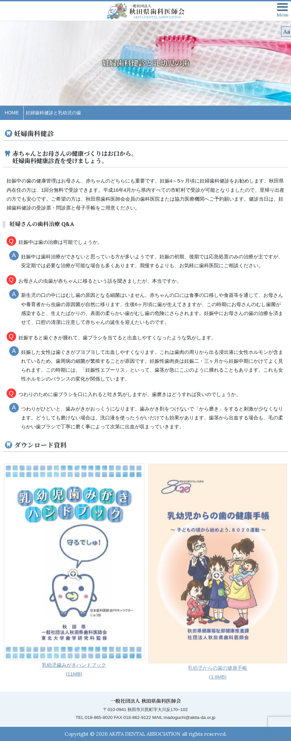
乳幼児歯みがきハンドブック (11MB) (74, 576)
